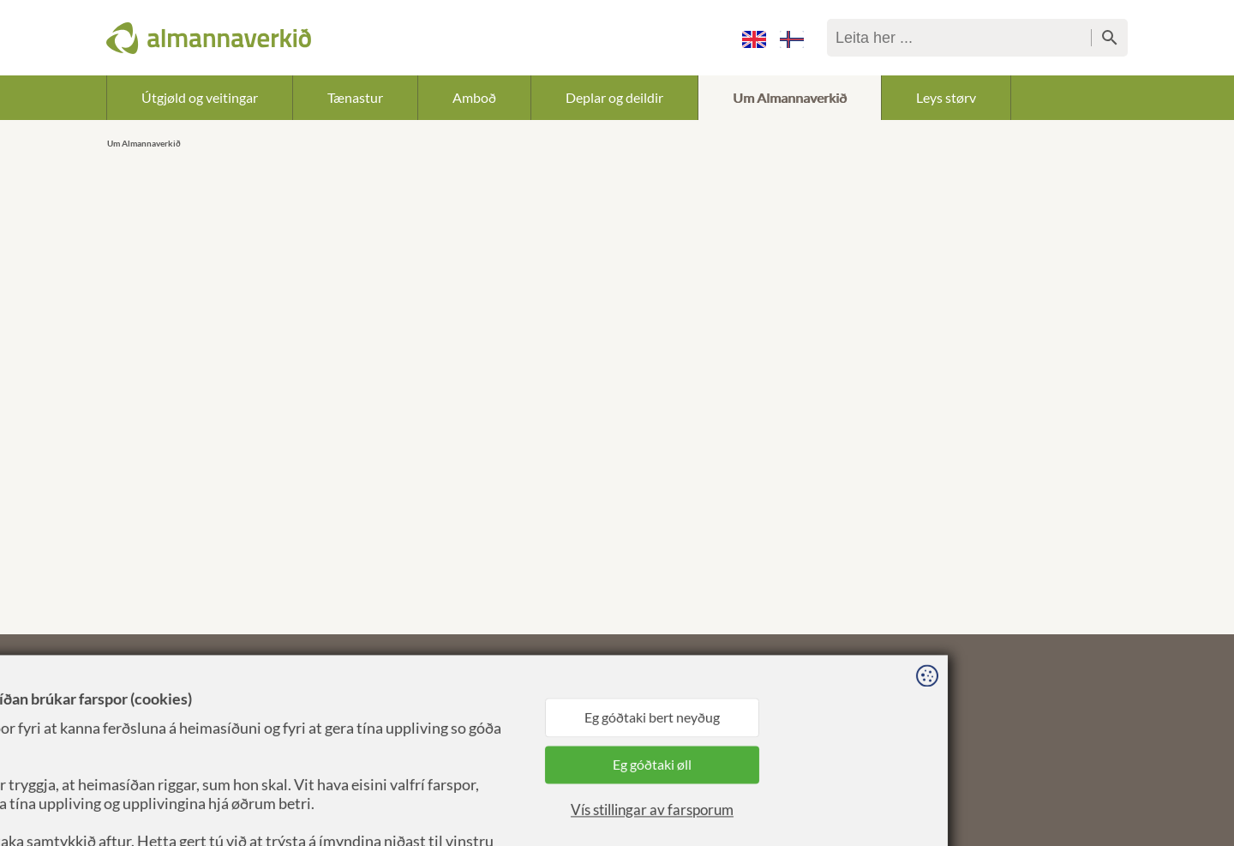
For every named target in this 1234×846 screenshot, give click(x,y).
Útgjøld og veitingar (199, 97)
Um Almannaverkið (790, 97)
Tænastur (355, 97)
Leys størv (946, 97)
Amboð (474, 97)
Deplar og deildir (614, 97)
